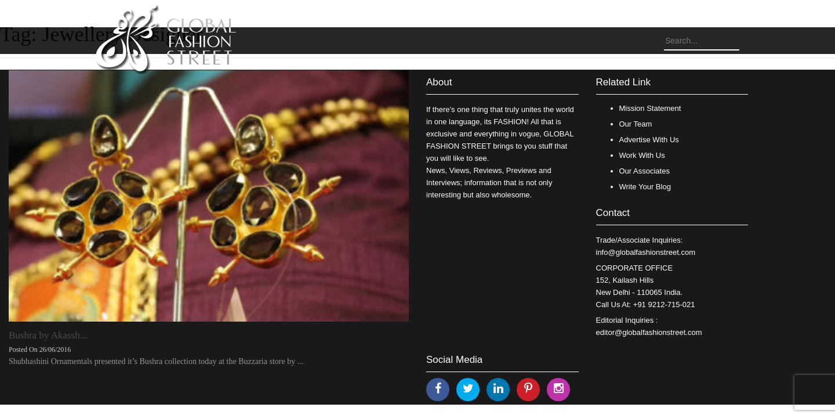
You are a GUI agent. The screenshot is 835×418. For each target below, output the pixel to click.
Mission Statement (650, 108)
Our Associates (644, 171)
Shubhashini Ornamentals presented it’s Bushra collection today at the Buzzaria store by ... (156, 361)
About (439, 82)
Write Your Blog (645, 186)
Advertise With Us (649, 139)
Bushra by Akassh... (48, 335)
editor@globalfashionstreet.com (649, 332)
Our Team (635, 124)
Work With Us (642, 155)
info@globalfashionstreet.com (645, 252)
